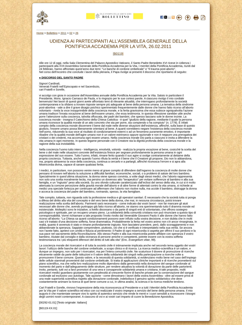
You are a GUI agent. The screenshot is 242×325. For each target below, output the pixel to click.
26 (76, 33)
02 (70, 33)
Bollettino (52, 33)
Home (39, 33)
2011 (63, 33)
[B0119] (118, 53)
